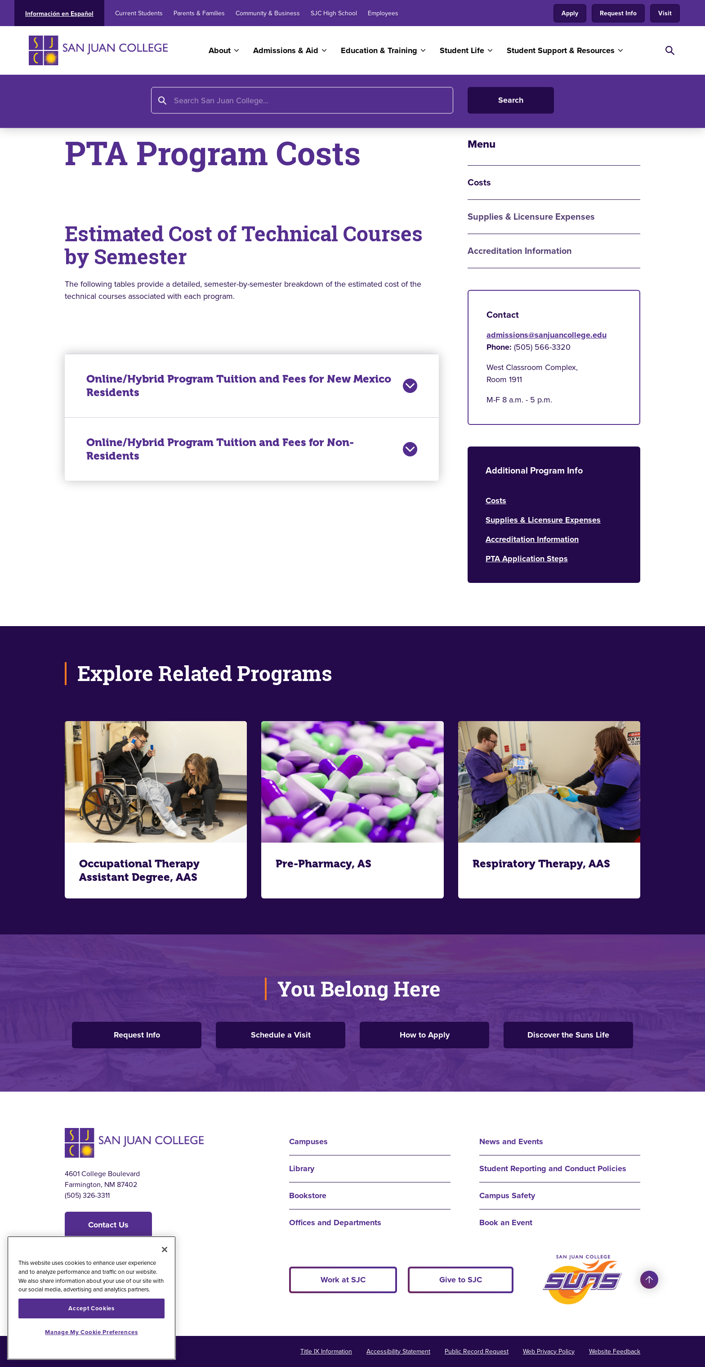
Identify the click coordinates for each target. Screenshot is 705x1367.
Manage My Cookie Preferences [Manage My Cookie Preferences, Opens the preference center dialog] (91, 1332)
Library (301, 1168)
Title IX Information (326, 1351)
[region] (91, 1298)
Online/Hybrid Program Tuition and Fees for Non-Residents (251, 449)
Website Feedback (614, 1351)
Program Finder (223, 102)
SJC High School (334, 13)
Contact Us (108, 1225)
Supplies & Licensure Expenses (531, 217)
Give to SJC (460, 1280)
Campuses (308, 1141)
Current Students (139, 13)
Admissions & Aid (285, 50)
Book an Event (505, 1222)
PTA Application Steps (527, 558)
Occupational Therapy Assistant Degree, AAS (139, 870)
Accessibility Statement (398, 1351)
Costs (496, 500)
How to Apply (425, 1035)
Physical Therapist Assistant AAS (326, 102)
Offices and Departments (335, 1222)
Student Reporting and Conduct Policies (552, 1168)
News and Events (511, 1141)
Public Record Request (477, 1351)
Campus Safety (507, 1195)
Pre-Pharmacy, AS (323, 863)
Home (76, 102)
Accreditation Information (520, 251)
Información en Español (59, 13)
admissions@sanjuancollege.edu (546, 335)
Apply (570, 13)
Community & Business (268, 13)
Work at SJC (343, 1280)
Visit (665, 13)
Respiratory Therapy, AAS (541, 863)
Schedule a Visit (281, 1035)
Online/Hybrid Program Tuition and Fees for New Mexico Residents (251, 386)
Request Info (618, 13)
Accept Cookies (91, 1308)
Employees (383, 13)
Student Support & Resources (561, 50)
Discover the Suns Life (568, 1035)
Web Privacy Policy (549, 1351)
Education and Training (140, 102)
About (220, 50)
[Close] (164, 1249)
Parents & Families (199, 13)
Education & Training (379, 50)
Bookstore (307, 1195)
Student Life (462, 50)
